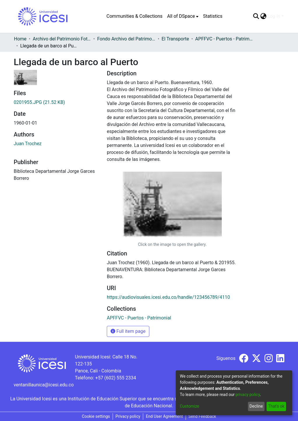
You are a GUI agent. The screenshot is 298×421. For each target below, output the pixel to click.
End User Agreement (164, 416)
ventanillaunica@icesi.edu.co (44, 385)
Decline (256, 406)
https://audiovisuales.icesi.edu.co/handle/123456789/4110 (168, 297)
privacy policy (247, 394)
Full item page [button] (128, 331)
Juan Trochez (28, 143)
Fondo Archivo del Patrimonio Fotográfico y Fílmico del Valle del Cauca (126, 39)
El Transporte (175, 39)
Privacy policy (128, 416)
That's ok (276, 406)
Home (20, 39)
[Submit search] (256, 16)
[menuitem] (182, 16)
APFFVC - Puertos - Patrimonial (224, 39)
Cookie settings (96, 416)
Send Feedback (202, 416)
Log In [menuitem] (273, 16)
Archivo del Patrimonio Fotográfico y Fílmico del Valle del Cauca (62, 39)
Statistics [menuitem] (213, 16)
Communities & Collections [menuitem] (134, 16)
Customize (189, 406)
